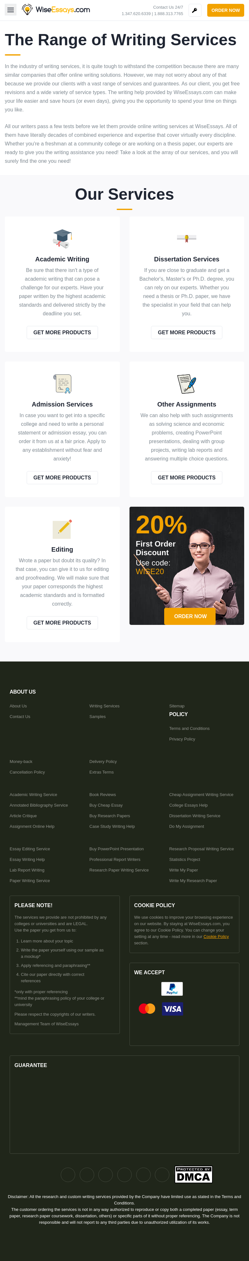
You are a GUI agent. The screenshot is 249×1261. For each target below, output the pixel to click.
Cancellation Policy (27, 772)
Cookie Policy (216, 936)
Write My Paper (183, 870)
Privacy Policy (182, 739)
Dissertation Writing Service (194, 815)
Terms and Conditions (189, 728)
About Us (18, 706)
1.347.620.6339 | (137, 13)
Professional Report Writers (114, 859)
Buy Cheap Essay (105, 805)
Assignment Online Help (32, 826)
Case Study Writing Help (112, 826)
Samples (97, 716)
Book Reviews (102, 794)
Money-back (21, 761)
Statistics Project (184, 859)
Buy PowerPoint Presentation (116, 848)
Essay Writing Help (27, 859)
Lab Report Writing (27, 870)
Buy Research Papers (109, 815)
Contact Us (20, 716)
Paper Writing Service (30, 880)
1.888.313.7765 (168, 13)
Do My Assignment (186, 826)
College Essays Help (188, 805)
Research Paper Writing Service (119, 870)
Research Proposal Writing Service (201, 848)
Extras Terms (101, 772)
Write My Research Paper (193, 880)
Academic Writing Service (33, 794)
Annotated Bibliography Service (39, 805)
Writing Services (104, 706)
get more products (62, 332)
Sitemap (177, 706)
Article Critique (23, 815)
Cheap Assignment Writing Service (201, 794)
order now (225, 10)
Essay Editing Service (30, 848)
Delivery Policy (103, 761)
